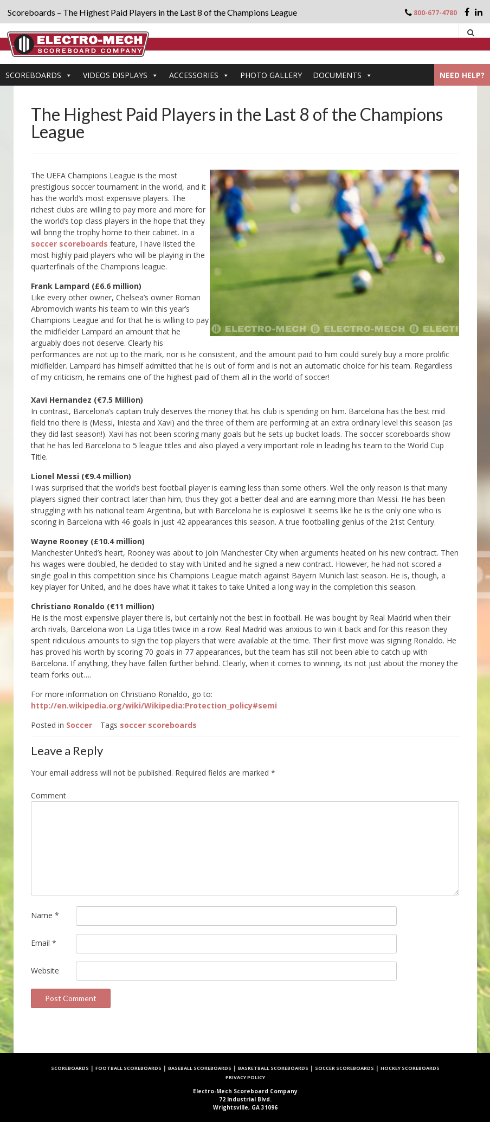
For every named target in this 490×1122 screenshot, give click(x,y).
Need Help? (462, 75)
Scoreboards (38, 75)
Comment (48, 795)
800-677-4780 (435, 12)
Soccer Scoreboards (344, 1068)
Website (45, 970)
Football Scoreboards (128, 1068)
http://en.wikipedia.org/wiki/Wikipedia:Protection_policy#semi (154, 705)
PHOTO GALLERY (271, 75)
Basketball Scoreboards (273, 1068)
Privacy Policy (245, 1077)
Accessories (199, 75)
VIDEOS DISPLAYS (120, 75)
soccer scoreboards (69, 243)
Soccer (79, 725)
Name (45, 915)
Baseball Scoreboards (199, 1068)
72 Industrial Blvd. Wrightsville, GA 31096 (245, 1099)
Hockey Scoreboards (410, 1068)
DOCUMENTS (342, 75)
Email (43, 943)
